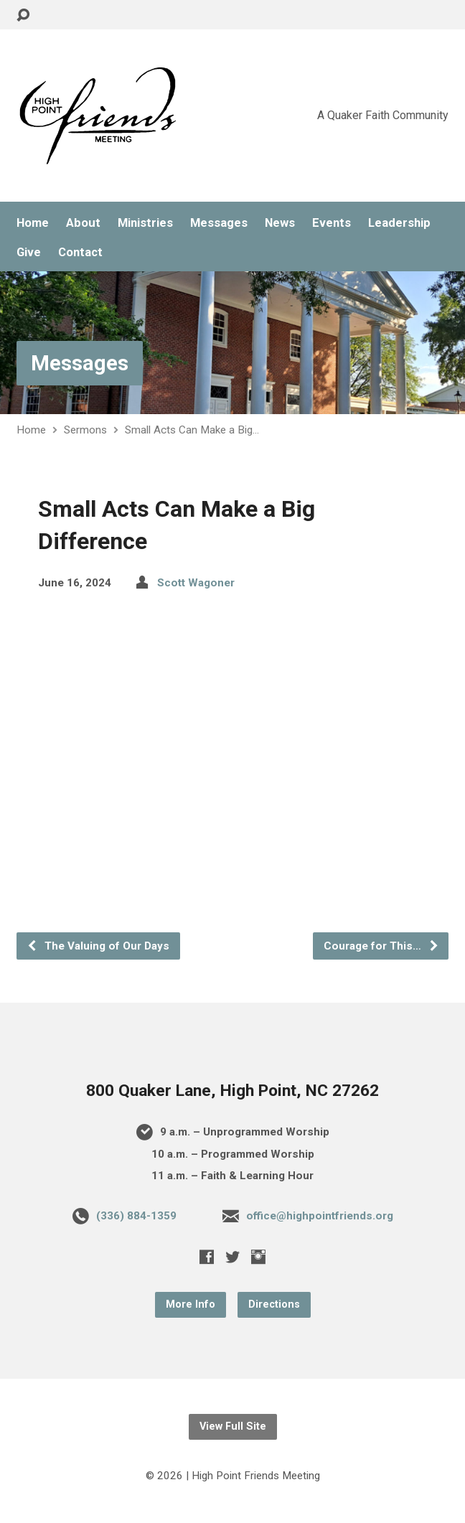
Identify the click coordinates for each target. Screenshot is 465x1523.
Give (29, 252)
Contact (80, 252)
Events (331, 223)
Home (33, 223)
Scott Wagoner (196, 582)
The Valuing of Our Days (98, 945)
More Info (190, 1304)
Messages (219, 223)
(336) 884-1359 (136, 1215)
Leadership (399, 223)
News (280, 223)
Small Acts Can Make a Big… (192, 429)
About (83, 223)
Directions (274, 1304)
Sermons (85, 429)
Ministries (145, 223)
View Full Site (232, 1426)
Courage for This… (381, 945)
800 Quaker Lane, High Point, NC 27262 (232, 1090)
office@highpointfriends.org (319, 1215)
